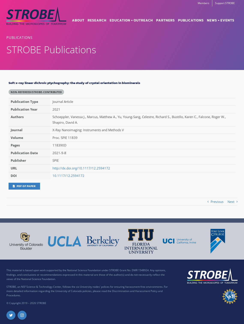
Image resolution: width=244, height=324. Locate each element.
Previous (217, 201)
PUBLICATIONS (19, 37)
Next (231, 201)
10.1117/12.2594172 (68, 175)
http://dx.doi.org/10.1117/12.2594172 (81, 168)
